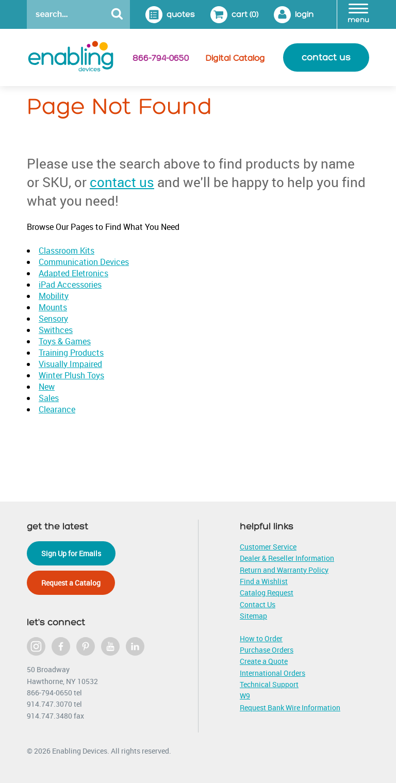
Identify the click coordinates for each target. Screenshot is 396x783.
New (47, 386)
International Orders (272, 673)
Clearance (57, 409)
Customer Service (268, 547)
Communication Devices (84, 262)
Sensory (53, 318)
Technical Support (269, 684)
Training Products (71, 352)
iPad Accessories (70, 284)
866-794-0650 (161, 58)
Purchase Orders (266, 650)
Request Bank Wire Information (290, 707)
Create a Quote (264, 661)
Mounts (53, 307)
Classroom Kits (66, 250)
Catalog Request (266, 592)
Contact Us (257, 604)
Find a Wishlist (264, 581)
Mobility (54, 296)
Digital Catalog (235, 58)
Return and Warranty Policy (284, 570)
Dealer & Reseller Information (287, 558)
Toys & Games (65, 341)
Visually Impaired (70, 364)
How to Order (261, 638)
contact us (326, 57)
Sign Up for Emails (71, 553)
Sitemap (253, 616)
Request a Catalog (71, 583)
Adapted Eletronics (73, 273)
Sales (49, 398)
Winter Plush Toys (71, 375)
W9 (245, 696)
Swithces (56, 330)
